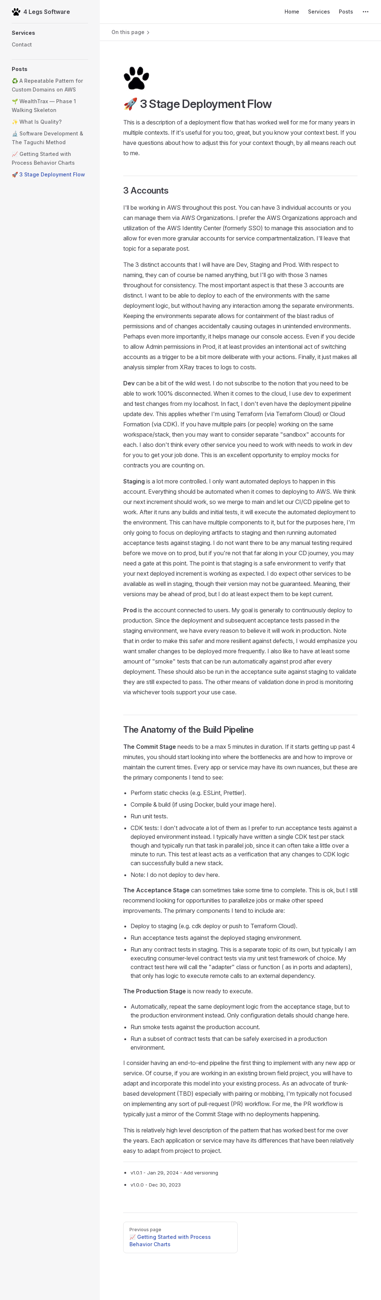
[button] (50, 33)
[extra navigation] (366, 11)
